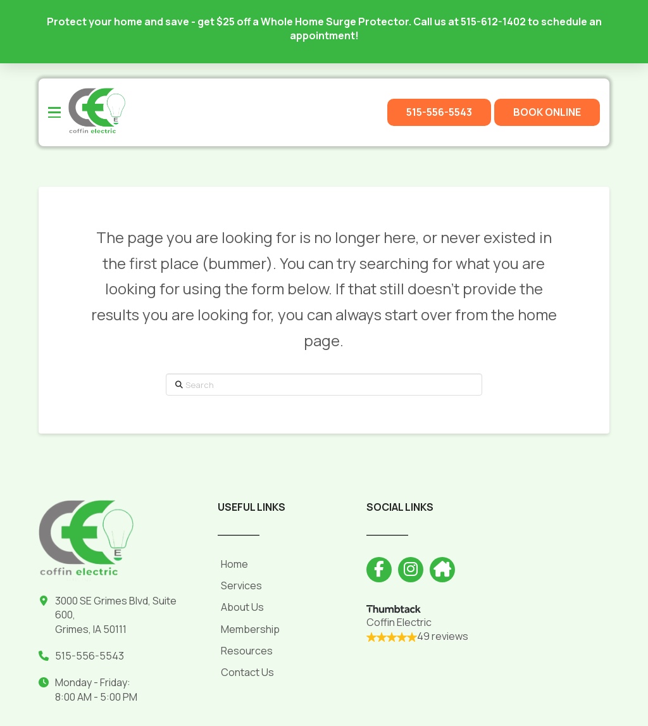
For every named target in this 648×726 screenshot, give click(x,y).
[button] (54, 112)
